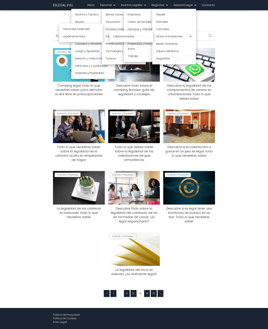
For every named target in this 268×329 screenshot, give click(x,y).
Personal (106, 5)
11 (127, 293)
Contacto (208, 5)
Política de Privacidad (66, 315)
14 (147, 293)
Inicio (91, 5)
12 (133, 293)
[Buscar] (208, 34)
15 (154, 293)
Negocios (158, 5)
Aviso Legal (60, 322)
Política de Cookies (65, 318)
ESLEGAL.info (63, 5)
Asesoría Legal (183, 5)
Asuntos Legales (131, 5)
